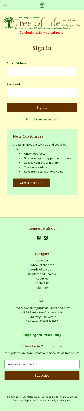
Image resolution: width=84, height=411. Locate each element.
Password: (14, 84)
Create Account (31, 183)
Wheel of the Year (42, 265)
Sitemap (42, 287)
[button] (42, 22)
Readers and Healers (42, 274)
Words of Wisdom (42, 269)
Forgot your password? (42, 119)
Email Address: (17, 63)
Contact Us (42, 283)
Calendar (42, 260)
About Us (42, 278)
